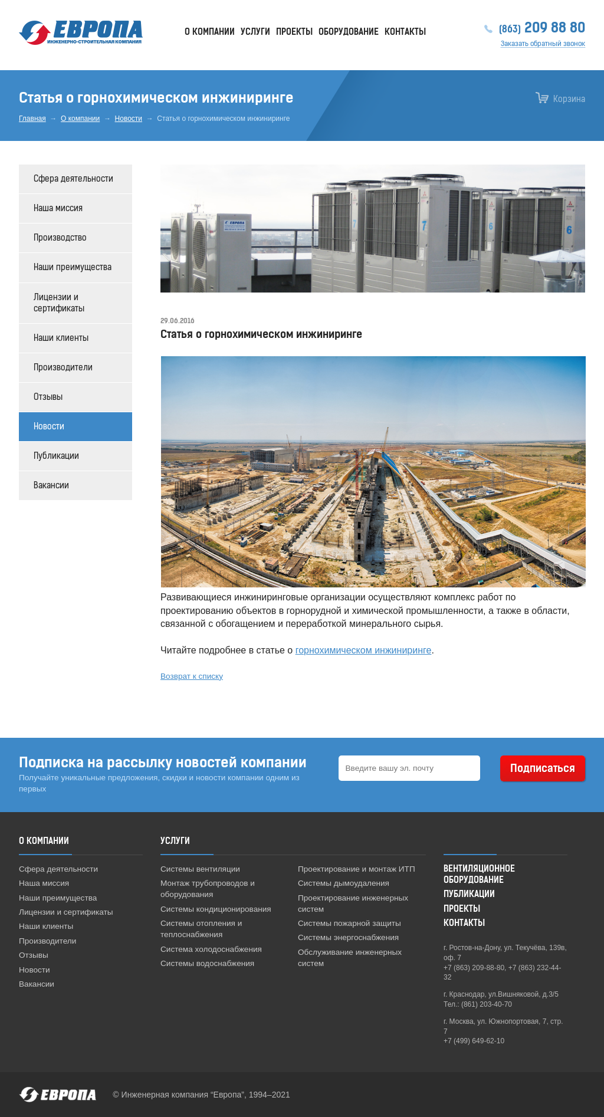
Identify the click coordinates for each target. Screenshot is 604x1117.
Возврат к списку (191, 676)
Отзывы (48, 397)
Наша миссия (58, 208)
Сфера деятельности (73, 179)
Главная (32, 118)
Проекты (294, 32)
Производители (63, 368)
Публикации (56, 456)
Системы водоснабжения (207, 963)
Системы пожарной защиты (349, 923)
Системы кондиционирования (215, 909)
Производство (60, 238)
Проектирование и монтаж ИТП (356, 869)
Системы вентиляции (200, 869)
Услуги (255, 32)
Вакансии (51, 486)
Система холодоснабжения (211, 949)
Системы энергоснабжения (348, 937)
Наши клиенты (61, 338)
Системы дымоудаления (343, 883)
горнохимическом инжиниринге (364, 650)
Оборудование (349, 32)
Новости (128, 118)
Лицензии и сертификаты (59, 303)
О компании (80, 118)
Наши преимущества (72, 267)
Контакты (405, 32)
